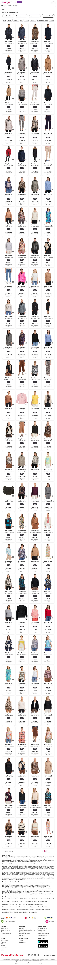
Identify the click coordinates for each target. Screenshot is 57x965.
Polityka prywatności (24, 933)
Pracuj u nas (4, 933)
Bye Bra (21, 903)
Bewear (17, 900)
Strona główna (4, 942)
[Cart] (13, 38)
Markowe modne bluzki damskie (35, 905)
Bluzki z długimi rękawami (25, 908)
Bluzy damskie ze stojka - (23, 911)
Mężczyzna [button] (15, 21)
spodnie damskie (12, 886)
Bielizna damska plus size (47, 900)
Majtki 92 (32, 911)
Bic (29, 900)
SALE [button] (4, 21)
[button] (8, 17)
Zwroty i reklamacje (42, 933)
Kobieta (3, 947)
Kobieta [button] (9, 21)
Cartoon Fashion (14, 905)
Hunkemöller (5, 905)
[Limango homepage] (7, 2)
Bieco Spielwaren (36, 900)
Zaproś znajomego (5, 931)
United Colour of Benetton (40, 903)
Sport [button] (21, 21)
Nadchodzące (22, 943)
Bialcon (25, 900)
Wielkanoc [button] (52, 21)
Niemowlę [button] (33, 21)
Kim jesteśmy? (4, 930)
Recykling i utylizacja (42, 936)
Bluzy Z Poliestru (23, 905)
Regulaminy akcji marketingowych (27, 931)
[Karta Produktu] (8, 40)
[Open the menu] (3, 6)
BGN (21, 900)
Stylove (46, 908)
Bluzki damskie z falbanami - (9, 911)
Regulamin (21, 930)
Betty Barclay (11, 900)
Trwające (21, 942)
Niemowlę (3, 943)
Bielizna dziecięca (6, 903)
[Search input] (29, 6)
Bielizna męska (15, 903)
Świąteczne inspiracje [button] (42, 21)
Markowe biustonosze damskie (43, 911)
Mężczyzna (3, 948)
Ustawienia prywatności (24, 935)
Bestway (4, 900)
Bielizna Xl (14, 908)
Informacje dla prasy (6, 935)
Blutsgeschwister (29, 903)
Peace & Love (5, 913)
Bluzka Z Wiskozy (33, 913)
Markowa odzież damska (37, 908)
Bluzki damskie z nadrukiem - (20, 913)
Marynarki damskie (6, 908)
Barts (11, 913)
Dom (2, 950)
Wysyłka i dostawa (42, 931)
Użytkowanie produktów (43, 935)
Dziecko (3, 945)
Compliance (22, 936)
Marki (2, 952)
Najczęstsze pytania (42, 930)
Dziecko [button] (27, 21)
